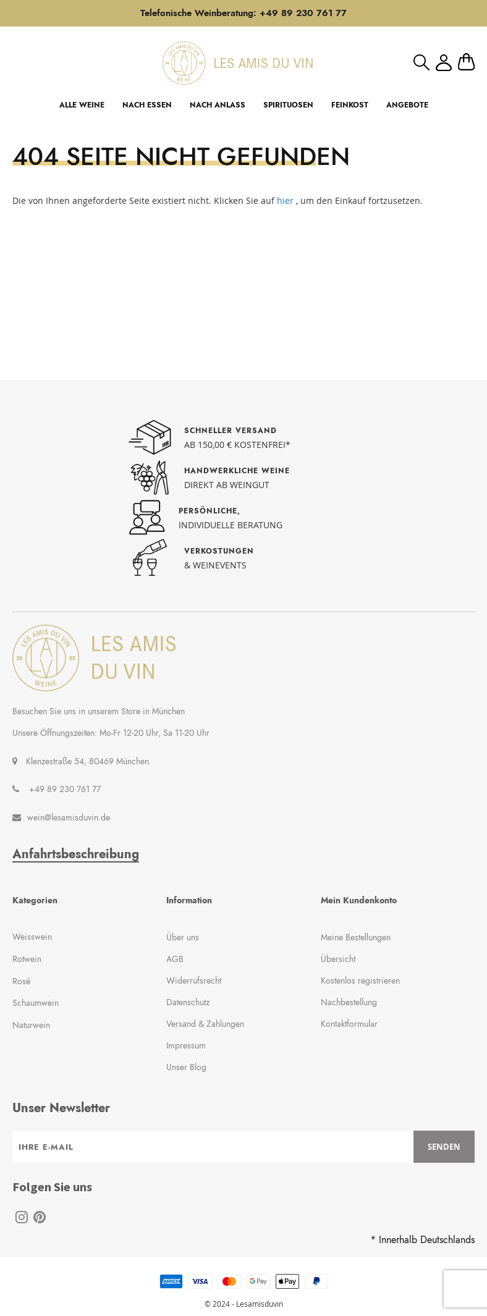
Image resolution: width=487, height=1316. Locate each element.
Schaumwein (35, 1003)
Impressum (186, 1045)
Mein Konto (444, 62)
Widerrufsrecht (193, 980)
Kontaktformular (349, 1024)
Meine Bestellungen (356, 937)
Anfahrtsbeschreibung (75, 854)
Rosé (21, 981)
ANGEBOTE (407, 105)
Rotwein (26, 959)
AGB (175, 959)
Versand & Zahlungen (205, 1024)
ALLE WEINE (81, 105)
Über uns (182, 937)
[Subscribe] (444, 1147)
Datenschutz (188, 1002)
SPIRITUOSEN (288, 105)
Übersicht (338, 959)
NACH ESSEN (147, 105)
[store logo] (238, 62)
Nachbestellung (349, 1002)
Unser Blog (186, 1067)
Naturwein (31, 1025)
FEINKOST (349, 105)
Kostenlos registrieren (360, 980)
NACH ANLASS (217, 105)
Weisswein (32, 936)
